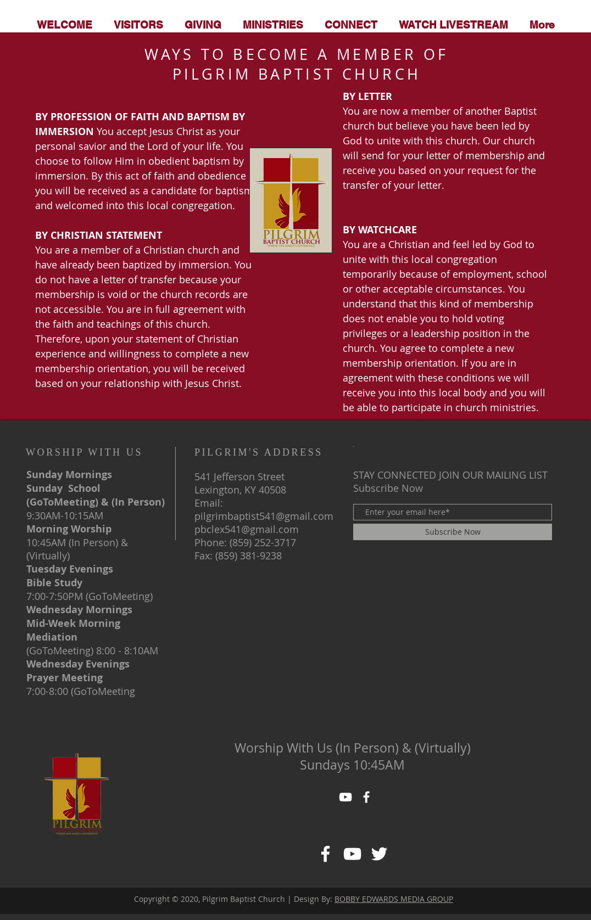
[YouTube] (345, 797)
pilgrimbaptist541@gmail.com (263, 516)
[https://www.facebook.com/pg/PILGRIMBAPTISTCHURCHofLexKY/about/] (352, 854)
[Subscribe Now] (452, 532)
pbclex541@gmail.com (246, 529)
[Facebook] (325, 854)
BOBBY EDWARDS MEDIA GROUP (393, 899)
